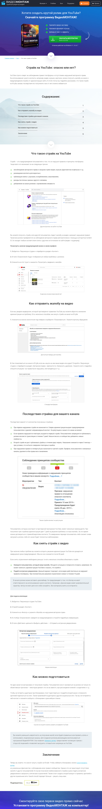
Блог (61, 3)
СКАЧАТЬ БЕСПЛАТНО (66, 38)
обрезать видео (50, 741)
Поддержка (70, 3)
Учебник (53, 3)
